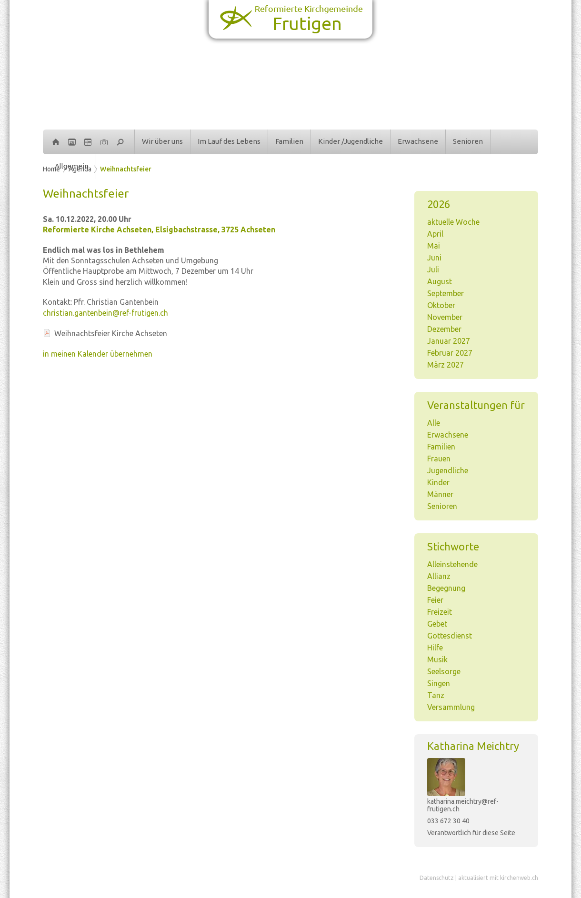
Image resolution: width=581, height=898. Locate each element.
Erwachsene (418, 141)
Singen (438, 683)
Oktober (441, 305)
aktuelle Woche (453, 222)
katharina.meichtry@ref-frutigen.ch (463, 805)
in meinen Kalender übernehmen (97, 353)
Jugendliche (447, 470)
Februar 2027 (449, 353)
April (435, 234)
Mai (433, 245)
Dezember (444, 329)
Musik (437, 659)
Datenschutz (437, 878)
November (444, 317)
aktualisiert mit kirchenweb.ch (498, 878)
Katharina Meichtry (473, 746)
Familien (289, 141)
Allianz (439, 576)
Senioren (468, 141)
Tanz (435, 695)
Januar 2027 (448, 341)
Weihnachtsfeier (125, 169)
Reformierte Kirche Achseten (159, 229)
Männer (440, 494)
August (439, 281)
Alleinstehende (452, 564)
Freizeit (439, 612)
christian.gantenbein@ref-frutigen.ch (105, 313)
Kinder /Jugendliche (350, 141)
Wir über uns (162, 141)
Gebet (437, 624)
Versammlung (451, 707)
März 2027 (445, 365)
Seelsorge (444, 671)
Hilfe (435, 647)
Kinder (438, 482)
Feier (435, 600)
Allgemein (72, 166)
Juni (434, 257)
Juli (433, 269)
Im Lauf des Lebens (229, 141)
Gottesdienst (449, 635)
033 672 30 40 (448, 821)
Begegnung (446, 588)
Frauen (439, 458)
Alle (433, 423)
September (445, 293)
